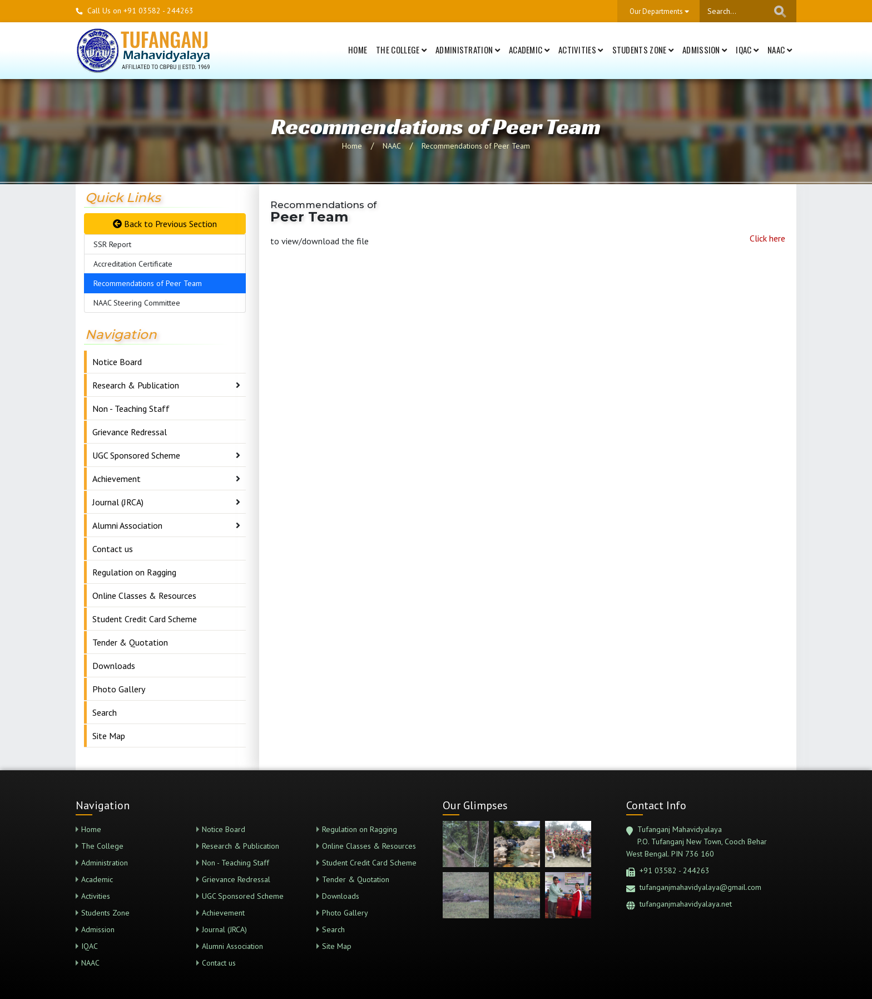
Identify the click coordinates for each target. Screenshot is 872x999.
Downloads (113, 665)
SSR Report (112, 244)
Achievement (116, 478)
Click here (767, 238)
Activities (580, 49)
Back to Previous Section (165, 223)
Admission (704, 49)
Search (104, 712)
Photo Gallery (118, 689)
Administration (467, 49)
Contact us (112, 548)
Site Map (108, 735)
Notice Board (117, 361)
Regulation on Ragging (134, 572)
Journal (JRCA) (117, 502)
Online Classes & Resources (144, 595)
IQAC (747, 49)
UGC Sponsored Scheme (136, 455)
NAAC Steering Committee (136, 303)
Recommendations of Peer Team (476, 146)
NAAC (779, 49)
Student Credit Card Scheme (144, 618)
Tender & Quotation (130, 642)
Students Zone (643, 49)
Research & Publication (135, 385)
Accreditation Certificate (132, 264)
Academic (529, 49)
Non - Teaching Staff (131, 408)
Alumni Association (127, 525)
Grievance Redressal (129, 431)
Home (357, 49)
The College (401, 49)
